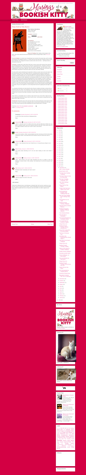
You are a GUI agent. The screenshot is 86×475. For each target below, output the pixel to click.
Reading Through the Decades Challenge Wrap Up (64, 210)
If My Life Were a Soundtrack (63, 215)
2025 (60, 132)
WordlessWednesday (61, 447)
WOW (58, 445)
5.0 (69, 428)
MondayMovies (64, 435)
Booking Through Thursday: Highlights (64, 203)
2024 (60, 134)
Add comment (15, 182)
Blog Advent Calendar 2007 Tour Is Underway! (65, 276)
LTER (70, 433)
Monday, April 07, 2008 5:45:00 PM (31, 175)
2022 (60, 137)
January (61, 297)
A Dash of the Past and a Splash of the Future (64, 189)
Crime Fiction (60, 431)
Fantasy (18, 107)
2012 (60, 156)
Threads (59, 76)
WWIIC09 (64, 445)
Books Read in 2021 (62, 99)
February (62, 295)
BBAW (58, 429)
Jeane (16, 148)
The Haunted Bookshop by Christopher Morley (65, 218)
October (61, 280)
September (62, 282)
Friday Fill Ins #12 (63, 243)
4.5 (67, 428)
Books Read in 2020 (62, 101)
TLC (73, 442)
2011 (60, 158)
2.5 (59, 428)
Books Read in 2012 (62, 114)
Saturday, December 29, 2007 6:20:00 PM (29, 114)
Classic (72, 429)
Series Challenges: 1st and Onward (64, 256)
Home (32, 224)
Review (21, 107)
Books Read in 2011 (62, 115)
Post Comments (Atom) (35, 228)
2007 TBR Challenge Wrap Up (63, 183)
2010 (60, 160)
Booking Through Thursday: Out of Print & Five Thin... (65, 264)
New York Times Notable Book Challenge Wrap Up (64, 196)
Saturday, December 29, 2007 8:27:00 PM (32, 122)
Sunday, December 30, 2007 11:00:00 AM (32, 141)
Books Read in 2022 (62, 98)
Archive (72, 428)
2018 (60, 145)
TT (62, 443)
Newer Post (15, 224)
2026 (60, 130)
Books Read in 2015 (62, 109)
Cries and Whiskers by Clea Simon (64, 259)
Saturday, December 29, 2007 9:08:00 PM (27, 132)
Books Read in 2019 (62, 103)
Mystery (67, 436)
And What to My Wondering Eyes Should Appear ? (65, 237)
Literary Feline (18, 122)
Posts (59, 88)
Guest (58, 433)
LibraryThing (59, 74)
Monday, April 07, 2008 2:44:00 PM (25, 168)
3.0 (61, 428)
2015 (60, 150)
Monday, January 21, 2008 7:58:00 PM (31, 157)
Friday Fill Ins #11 (63, 261)
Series (72, 440)
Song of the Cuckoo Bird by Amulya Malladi (64, 231)
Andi (16, 168)
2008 (60, 164)
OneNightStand (60, 437)
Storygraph (59, 69)
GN (73, 432)
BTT (62, 429)
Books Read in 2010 (62, 117)
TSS (58, 443)
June (61, 288)
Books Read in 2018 (62, 104)
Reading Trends (70, 438)
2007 (60, 166)
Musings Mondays (61, 436)
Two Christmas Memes (64, 213)
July (61, 286)
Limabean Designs (61, 328)
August (61, 284)
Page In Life (65, 437)
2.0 (57, 428)
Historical (62, 433)
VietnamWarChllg (68, 444)
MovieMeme (71, 435)
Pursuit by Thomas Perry (64, 273)
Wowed (68, 447)
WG (73, 444)
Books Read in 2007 (62, 122)
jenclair (16, 132)
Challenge (68, 429)
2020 (60, 141)
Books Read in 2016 (62, 107)
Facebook (59, 80)
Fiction (72, 431)
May (61, 290)
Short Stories (60, 441)
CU (64, 429)
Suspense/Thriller (67, 441)
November (62, 278)
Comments (61, 90)
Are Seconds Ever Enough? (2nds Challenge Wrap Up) (64, 192)
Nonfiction (72, 436)
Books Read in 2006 (62, 123)
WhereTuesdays (71, 445)
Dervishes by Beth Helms (64, 253)
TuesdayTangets (60, 444)
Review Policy (15, 19)
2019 (60, 143)
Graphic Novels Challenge (65, 251)
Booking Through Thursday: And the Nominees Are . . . (63, 227)
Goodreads (59, 71)
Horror (67, 433)
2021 (60, 139)
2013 (60, 154)
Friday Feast (59, 432)
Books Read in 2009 (62, 118)
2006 (60, 300)
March (61, 293)
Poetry (70, 437)
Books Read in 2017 (62, 106)
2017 (60, 147)
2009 (60, 162)
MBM (73, 433)
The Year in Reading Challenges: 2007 (63, 180)
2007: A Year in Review (64, 169)
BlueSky (59, 78)
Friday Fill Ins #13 (63, 224)
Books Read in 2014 (62, 110)
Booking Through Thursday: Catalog (63, 246)
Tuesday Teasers (69, 443)
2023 (60, 135)
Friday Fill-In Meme (67, 432)
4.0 (15, 107)
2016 (60, 149)
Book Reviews (24, 19)
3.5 (63, 428)
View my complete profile (62, 46)
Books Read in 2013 (62, 112)
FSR (65, 431)
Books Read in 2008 (62, 120)
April (61, 292)
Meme (58, 435)
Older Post (50, 224)
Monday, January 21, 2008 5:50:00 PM (26, 148)
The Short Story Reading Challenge (64, 173)
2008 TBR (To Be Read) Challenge (64, 241)
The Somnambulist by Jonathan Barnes (64, 271)
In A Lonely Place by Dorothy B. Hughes (64, 221)
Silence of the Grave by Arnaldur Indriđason (64, 249)
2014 (60, 152)
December (62, 167)
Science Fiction (66, 440)
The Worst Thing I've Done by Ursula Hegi (65, 177)
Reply (16, 118)
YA (59, 448)
